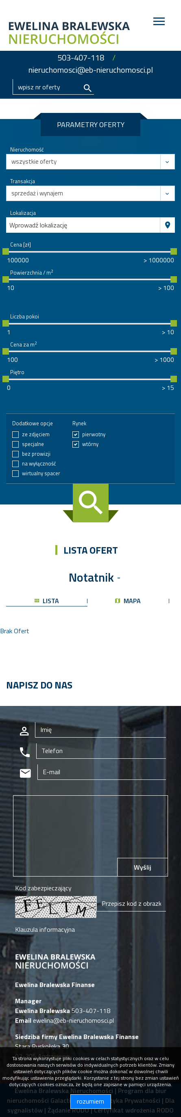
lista (47, 601)
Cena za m (23, 345)
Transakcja (22, 181)
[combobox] (83, 225)
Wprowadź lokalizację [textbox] (38, 225)
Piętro (17, 372)
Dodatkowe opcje (32, 423)
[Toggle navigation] (159, 22)
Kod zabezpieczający (43, 888)
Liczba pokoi (24, 316)
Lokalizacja (23, 213)
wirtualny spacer (41, 473)
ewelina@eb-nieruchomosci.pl (72, 1020)
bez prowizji (36, 454)
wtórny (90, 444)
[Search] (53, 87)
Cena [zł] (20, 245)
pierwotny (93, 434)
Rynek (79, 423)
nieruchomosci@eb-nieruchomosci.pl (90, 69)
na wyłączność (39, 464)
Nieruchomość (27, 150)
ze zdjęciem (36, 434)
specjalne (33, 444)
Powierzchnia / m (31, 273)
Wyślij (142, 867)
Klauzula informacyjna (45, 929)
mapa (128, 601)
